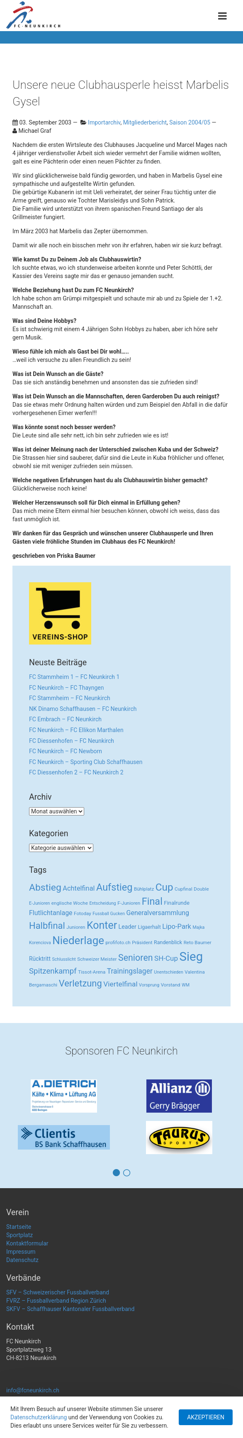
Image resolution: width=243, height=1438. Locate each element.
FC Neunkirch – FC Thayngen (66, 687)
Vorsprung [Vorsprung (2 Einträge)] (149, 985)
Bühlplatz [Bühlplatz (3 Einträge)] (144, 889)
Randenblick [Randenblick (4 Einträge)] (168, 942)
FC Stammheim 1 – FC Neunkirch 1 (74, 677)
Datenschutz (22, 1260)
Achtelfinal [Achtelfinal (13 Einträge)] (79, 888)
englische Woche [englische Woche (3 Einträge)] (69, 903)
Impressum (20, 1251)
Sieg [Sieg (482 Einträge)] (191, 957)
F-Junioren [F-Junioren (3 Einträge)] (128, 903)
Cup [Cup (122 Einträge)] (164, 887)
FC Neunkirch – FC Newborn (65, 751)
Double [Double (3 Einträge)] (201, 889)
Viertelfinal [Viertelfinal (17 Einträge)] (120, 984)
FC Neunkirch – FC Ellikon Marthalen (76, 730)
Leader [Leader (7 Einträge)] (127, 926)
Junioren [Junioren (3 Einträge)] (75, 927)
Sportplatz (19, 1235)
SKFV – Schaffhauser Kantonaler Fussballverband (70, 1309)
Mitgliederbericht (145, 122)
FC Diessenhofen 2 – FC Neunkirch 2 (76, 772)
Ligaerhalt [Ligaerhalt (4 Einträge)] (149, 927)
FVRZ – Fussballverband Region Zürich (56, 1300)
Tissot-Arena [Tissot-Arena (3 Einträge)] (91, 972)
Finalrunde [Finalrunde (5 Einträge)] (177, 903)
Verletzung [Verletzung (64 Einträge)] (80, 983)
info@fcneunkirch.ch (32, 1390)
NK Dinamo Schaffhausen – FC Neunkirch (83, 709)
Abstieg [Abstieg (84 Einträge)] (45, 887)
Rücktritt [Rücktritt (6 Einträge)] (40, 958)
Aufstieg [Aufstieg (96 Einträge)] (114, 887)
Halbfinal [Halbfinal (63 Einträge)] (47, 925)
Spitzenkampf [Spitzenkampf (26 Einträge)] (53, 971)
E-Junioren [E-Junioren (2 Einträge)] (39, 903)
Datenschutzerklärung (38, 1417)
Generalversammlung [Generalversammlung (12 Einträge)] (158, 913)
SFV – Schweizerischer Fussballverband (57, 1292)
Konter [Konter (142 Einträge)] (102, 925)
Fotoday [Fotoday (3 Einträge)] (82, 913)
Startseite (18, 1226)
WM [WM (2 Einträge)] (186, 985)
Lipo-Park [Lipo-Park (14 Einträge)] (176, 926)
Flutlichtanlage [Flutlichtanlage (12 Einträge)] (51, 913)
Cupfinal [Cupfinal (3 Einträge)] (183, 889)
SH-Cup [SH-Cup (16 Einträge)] (166, 958)
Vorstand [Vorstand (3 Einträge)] (170, 985)
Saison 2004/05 (189, 122)
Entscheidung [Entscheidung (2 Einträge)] (102, 903)
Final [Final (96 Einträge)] (152, 901)
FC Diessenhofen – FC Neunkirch (71, 740)
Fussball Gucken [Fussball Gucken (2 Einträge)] (108, 913)
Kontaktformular (27, 1243)
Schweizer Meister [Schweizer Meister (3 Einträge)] (97, 959)
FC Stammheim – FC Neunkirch (69, 698)
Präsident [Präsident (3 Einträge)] (142, 942)
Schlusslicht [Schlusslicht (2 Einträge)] (63, 959)
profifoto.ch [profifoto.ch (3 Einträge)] (118, 942)
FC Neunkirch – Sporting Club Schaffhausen (85, 762)
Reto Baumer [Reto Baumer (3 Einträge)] (197, 942)
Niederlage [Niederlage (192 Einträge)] (78, 940)
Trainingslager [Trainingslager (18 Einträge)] (130, 971)
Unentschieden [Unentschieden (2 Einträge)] (168, 972)
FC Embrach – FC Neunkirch (65, 719)
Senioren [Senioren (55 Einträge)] (135, 957)
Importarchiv (104, 122)
